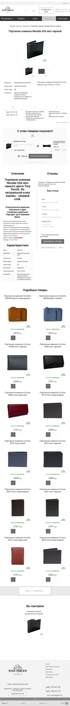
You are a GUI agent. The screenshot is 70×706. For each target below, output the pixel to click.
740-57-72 (61, 10)
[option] (35, 45)
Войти (61, 243)
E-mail (44, 202)
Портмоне (49, 17)
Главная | (13, 22)
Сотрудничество (51, 675)
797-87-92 (61, 8)
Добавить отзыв (52, 237)
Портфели (21, 17)
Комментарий (46, 217)
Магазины (49, 677)
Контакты (49, 672)
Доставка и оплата (52, 667)
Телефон (44, 209)
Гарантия (48, 669)
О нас (47, 664)
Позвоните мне (46, 9)
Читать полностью (62, 118)
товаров (38, 592)
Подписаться (17, 694)
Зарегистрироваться (48, 243)
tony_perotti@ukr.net (53, 695)
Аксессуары (63, 17)
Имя (43, 195)
